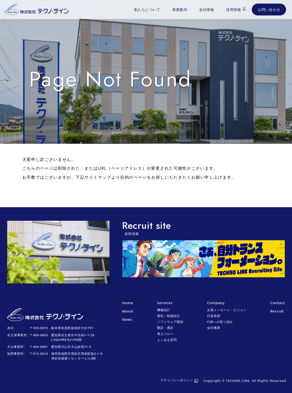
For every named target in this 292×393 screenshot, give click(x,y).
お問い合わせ (269, 9)
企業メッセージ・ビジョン (227, 310)
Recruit (277, 311)
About (128, 311)
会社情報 (206, 9)
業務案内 (179, 9)
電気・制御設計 (168, 316)
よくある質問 (167, 340)
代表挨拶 (213, 316)
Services (165, 302)
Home (127, 302)
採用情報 (233, 9)
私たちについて (147, 9)
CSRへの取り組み (220, 322)
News (127, 319)
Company (216, 302)
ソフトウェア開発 (170, 322)
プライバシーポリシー (176, 380)
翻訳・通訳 (165, 328)
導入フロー (165, 334)
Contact (277, 302)
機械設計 (163, 310)
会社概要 (213, 328)
